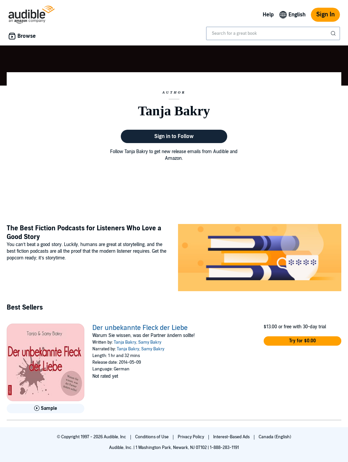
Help (268, 14)
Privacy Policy (191, 437)
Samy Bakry (149, 342)
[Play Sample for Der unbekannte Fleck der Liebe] (45, 408)
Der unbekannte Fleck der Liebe (140, 328)
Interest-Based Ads (232, 437)
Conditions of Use (152, 437)
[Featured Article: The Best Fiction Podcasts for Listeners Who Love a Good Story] (259, 258)
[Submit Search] (334, 33)
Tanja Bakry (125, 342)
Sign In (325, 14)
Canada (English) (275, 437)
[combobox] (273, 33)
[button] (302, 341)
